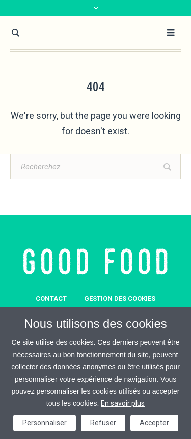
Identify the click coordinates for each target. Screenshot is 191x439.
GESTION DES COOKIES (119, 298)
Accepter (154, 423)
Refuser (103, 423)
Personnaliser (44, 423)
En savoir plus (123, 403)
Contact (51, 298)
